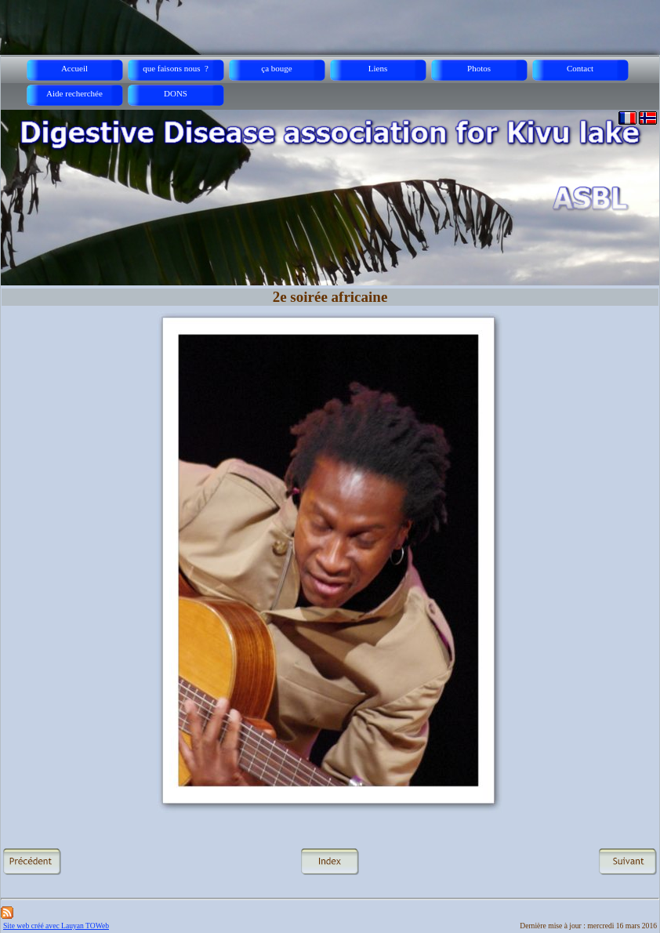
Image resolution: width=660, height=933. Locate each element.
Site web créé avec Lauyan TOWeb (56, 925)
